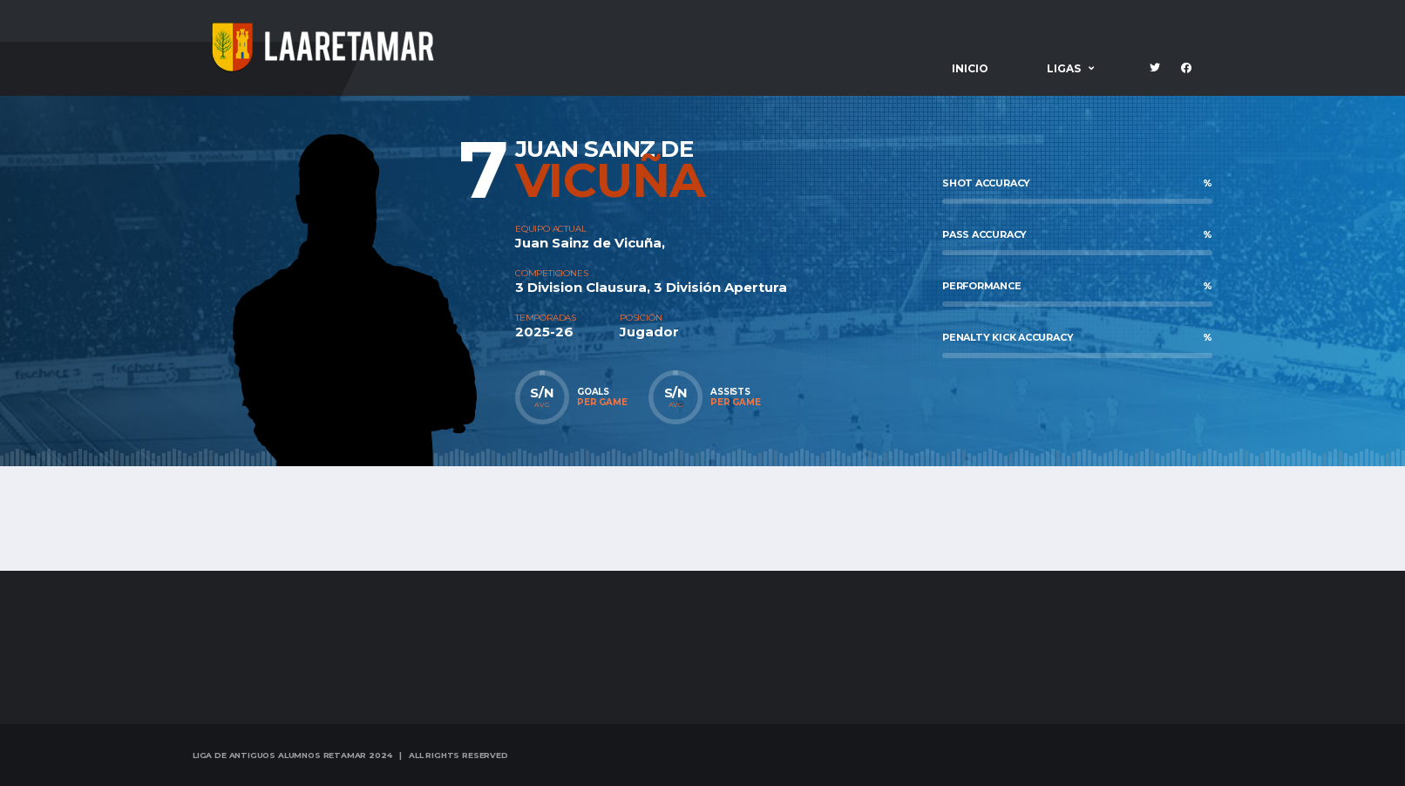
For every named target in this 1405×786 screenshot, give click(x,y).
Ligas (1064, 68)
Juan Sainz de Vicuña (588, 242)
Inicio (970, 68)
